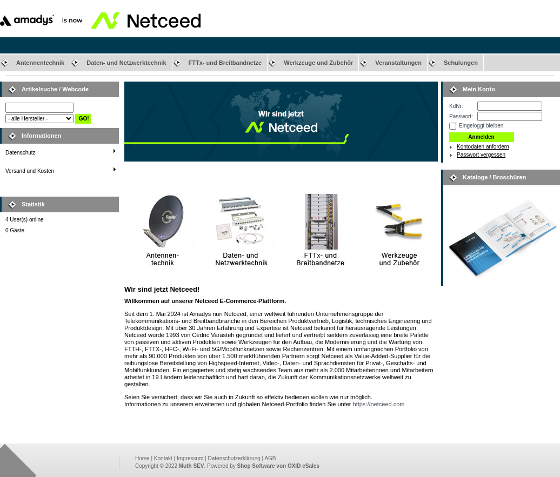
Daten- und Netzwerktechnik (126, 62)
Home (142, 458)
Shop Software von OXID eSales (278, 466)
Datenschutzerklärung (234, 458)
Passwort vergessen (481, 155)
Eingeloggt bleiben (481, 126)
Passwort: (461, 116)
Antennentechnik (40, 62)
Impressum (190, 458)
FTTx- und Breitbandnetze (225, 62)
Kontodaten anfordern (483, 147)
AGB (270, 458)
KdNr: (456, 106)
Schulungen (461, 62)
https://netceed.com (379, 404)
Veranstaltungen (398, 62)
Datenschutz (20, 153)
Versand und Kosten (29, 171)
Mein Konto (479, 89)
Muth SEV (191, 466)
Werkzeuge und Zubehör (318, 62)
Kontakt (163, 458)
